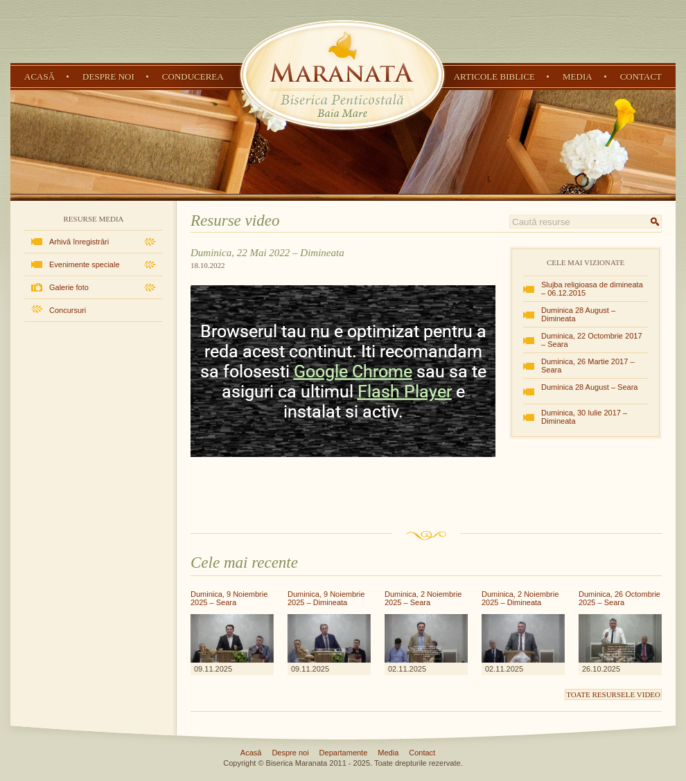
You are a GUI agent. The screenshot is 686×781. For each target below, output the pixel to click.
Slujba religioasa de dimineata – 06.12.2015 (592, 288)
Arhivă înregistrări (79, 241)
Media (577, 76)
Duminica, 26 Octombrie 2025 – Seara (619, 598)
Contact (641, 76)
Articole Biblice (494, 76)
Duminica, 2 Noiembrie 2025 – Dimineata (520, 598)
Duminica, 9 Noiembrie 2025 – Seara (229, 598)
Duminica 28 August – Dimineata (578, 314)
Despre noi (108, 76)
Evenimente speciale (84, 264)
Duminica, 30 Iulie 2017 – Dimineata (584, 417)
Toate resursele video (613, 694)
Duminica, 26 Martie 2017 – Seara (588, 365)
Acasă (39, 76)
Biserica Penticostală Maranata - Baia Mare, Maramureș (342, 75)
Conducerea (193, 76)
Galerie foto (69, 287)
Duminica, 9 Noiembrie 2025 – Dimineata (326, 598)
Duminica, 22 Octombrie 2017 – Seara (591, 340)
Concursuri (67, 310)
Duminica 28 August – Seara (589, 387)
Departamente (343, 752)
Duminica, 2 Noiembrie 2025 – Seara (423, 598)
